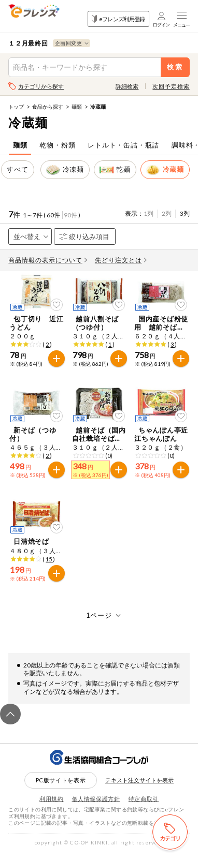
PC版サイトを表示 (61, 788)
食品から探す (47, 106)
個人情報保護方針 (96, 807)
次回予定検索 (170, 86)
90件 (70, 215)
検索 (175, 67)
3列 (185, 213)
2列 (167, 213)
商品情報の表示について (47, 260)
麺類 (77, 106)
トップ (16, 106)
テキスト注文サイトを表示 (139, 789)
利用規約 (51, 807)
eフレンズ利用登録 (118, 19)
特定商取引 (144, 807)
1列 (148, 213)
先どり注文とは (121, 260)
